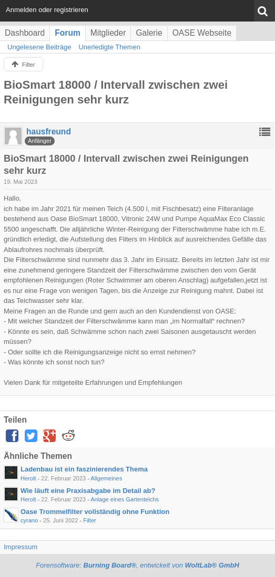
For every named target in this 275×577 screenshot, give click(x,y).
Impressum (20, 547)
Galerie (149, 32)
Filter (89, 520)
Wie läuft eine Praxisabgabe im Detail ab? (88, 491)
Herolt (28, 478)
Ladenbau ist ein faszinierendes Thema (84, 469)
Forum (67, 32)
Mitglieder (108, 32)
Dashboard (25, 32)
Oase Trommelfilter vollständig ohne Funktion (95, 512)
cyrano (29, 520)
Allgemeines (106, 478)
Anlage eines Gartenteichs (124, 499)
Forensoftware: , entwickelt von (137, 565)
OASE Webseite (201, 32)
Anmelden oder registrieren (47, 10)
